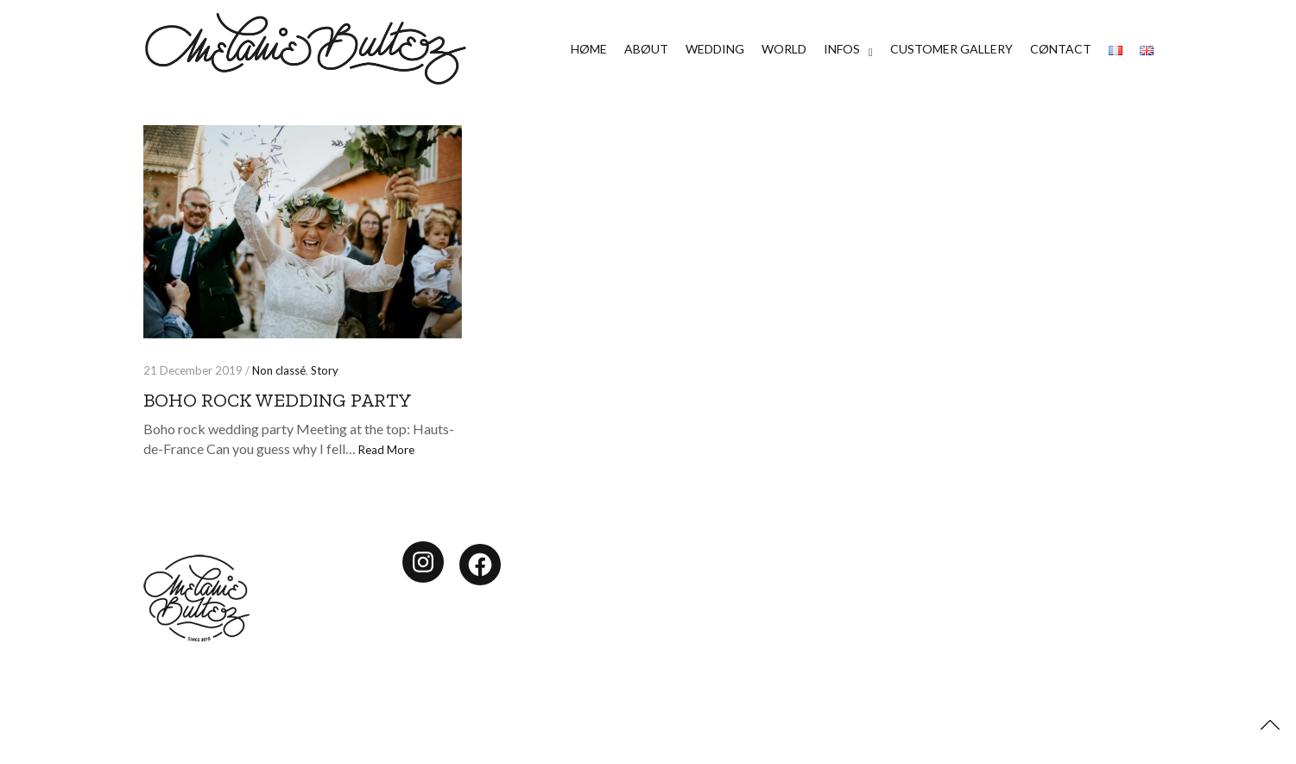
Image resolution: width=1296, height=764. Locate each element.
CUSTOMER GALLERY (951, 48)
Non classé (279, 370)
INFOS (842, 48)
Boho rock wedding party (277, 400)
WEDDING (715, 48)
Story (324, 370)
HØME (589, 48)
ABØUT (646, 48)
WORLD (784, 48)
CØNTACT (1060, 48)
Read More (386, 450)
